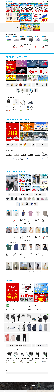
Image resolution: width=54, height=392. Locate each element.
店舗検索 (27, 387)
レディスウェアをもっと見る (27, 240)
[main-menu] (47, 1)
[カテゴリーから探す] (36, 1)
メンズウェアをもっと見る (27, 223)
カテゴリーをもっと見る (27, 94)
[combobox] (27, 1)
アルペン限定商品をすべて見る (27, 49)
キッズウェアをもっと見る (27, 257)
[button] (48, 41)
